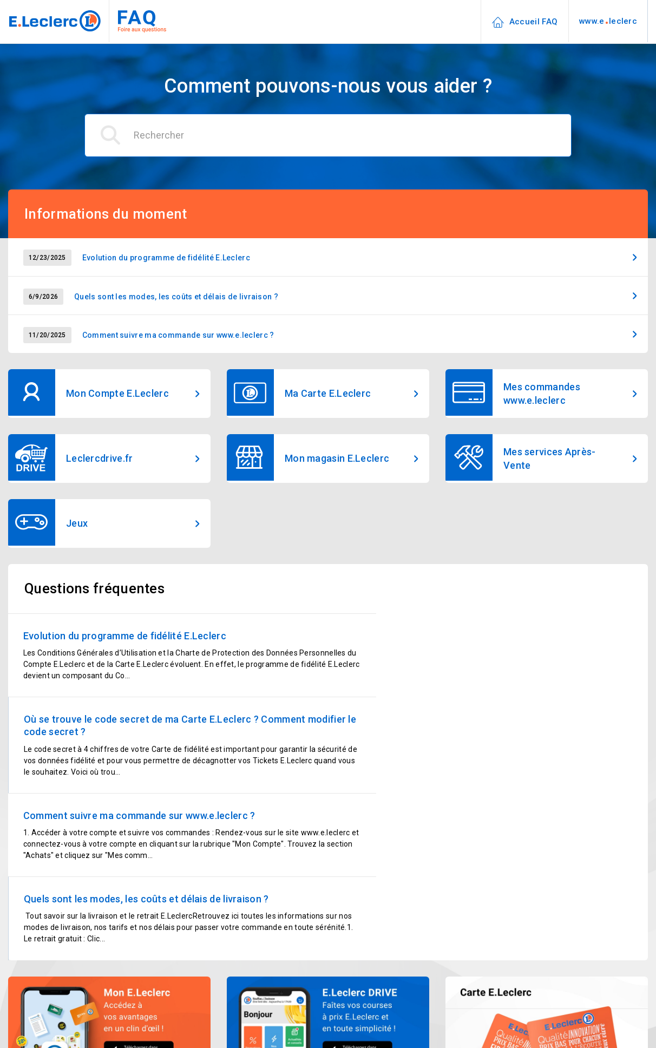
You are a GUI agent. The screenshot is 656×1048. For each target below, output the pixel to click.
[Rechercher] (328, 135)
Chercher (540, 996)
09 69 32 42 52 (282, 1014)
